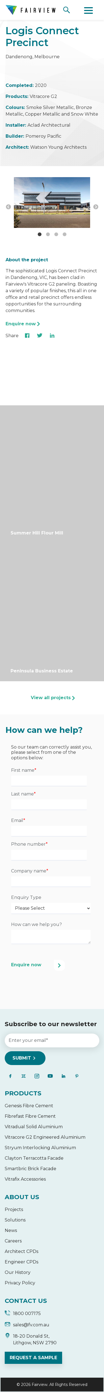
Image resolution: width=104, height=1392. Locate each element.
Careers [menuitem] (13, 1241)
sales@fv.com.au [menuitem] (27, 1325)
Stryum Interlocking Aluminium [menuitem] (40, 1147)
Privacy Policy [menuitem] (20, 1282)
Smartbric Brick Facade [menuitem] (30, 1168)
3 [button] (56, 234)
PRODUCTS (23, 1093)
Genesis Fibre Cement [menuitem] (29, 1105)
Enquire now (21, 323)
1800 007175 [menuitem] (23, 1314)
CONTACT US (26, 1301)
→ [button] (95, 207)
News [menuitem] (11, 1230)
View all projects (51, 697)
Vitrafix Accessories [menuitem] (25, 1179)
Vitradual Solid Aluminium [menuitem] (34, 1126)
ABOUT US (22, 1197)
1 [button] (39, 234)
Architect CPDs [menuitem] (21, 1251)
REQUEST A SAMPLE (33, 1357)
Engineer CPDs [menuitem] (21, 1262)
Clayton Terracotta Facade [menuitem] (34, 1158)
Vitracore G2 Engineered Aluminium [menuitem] (45, 1137)
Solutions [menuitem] (15, 1220)
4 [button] (64, 234)
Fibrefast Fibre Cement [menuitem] (30, 1116)
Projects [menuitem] (14, 1209)
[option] (52, 203)
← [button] (8, 207)
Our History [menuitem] (18, 1272)
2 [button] (48, 234)
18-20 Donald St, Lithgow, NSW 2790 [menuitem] (31, 1339)
